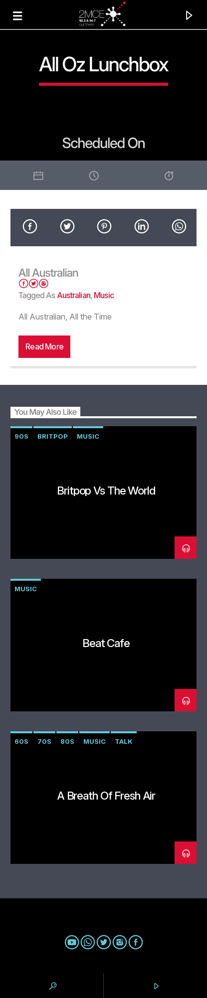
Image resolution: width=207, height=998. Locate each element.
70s (44, 741)
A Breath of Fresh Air (106, 795)
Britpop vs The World (106, 490)
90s (21, 436)
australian (73, 295)
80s (67, 741)
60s (21, 741)
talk (124, 741)
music (104, 295)
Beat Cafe (106, 643)
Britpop (52, 436)
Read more (44, 346)
